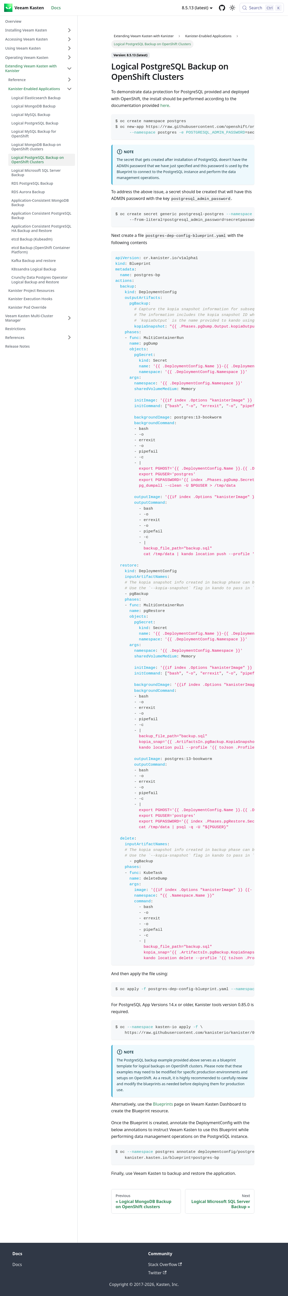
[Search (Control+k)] (262, 8)
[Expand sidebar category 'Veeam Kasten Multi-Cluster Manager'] (69, 318)
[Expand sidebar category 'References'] (69, 337)
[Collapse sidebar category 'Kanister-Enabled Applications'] (69, 89)
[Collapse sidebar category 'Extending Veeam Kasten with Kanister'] (69, 68)
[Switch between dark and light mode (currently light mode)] (232, 8)
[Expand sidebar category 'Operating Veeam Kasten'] (69, 57)
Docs (56, 8)
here (164, 105)
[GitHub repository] (222, 8)
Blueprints (163, 1104)
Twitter (157, 1273)
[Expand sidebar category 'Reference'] (69, 79)
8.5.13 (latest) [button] (195, 8)
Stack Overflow (165, 1264)
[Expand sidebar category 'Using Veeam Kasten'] (69, 48)
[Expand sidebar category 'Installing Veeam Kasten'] (69, 30)
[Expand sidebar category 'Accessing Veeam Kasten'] (69, 39)
